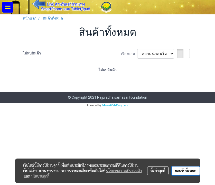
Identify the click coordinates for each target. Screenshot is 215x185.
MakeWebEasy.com (115, 105)
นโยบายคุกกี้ (40, 176)
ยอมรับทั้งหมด (186, 170)
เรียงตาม (129, 54)
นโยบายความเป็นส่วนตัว (124, 170)
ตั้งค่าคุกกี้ (158, 170)
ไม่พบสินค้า (32, 53)
